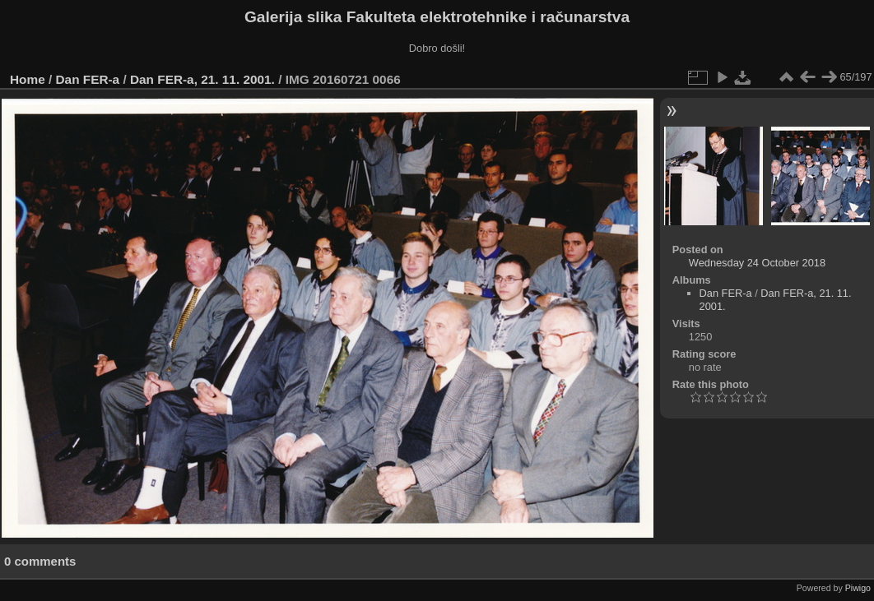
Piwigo (858, 588)
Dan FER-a (88, 79)
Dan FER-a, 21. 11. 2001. (202, 79)
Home (27, 79)
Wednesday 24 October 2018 (757, 263)
